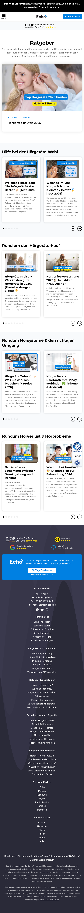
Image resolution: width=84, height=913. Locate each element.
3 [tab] (9, 228)
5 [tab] (14, 228)
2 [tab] (6, 228)
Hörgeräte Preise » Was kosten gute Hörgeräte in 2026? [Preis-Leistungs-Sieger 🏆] (19, 283)
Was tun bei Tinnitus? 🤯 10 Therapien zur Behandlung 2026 (62, 471)
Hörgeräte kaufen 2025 (24, 123)
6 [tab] (17, 228)
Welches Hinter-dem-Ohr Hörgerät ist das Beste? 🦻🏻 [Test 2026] (20, 186)
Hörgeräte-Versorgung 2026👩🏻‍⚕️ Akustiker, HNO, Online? (62, 280)
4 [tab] (11, 228)
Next (79, 228)
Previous (73, 228)
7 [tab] (20, 323)
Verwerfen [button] (55, 7)
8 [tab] (22, 323)
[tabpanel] (21, 189)
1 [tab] (3, 228)
